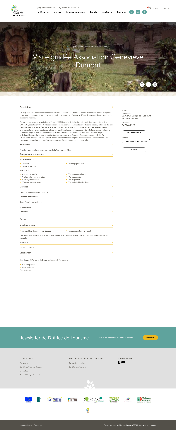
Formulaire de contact (77, 363)
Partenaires (24, 363)
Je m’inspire (107, 12)
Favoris (155, 8)
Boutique (121, 12)
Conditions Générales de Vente (31, 367)
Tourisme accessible (70, 7)
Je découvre (43, 12)
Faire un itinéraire (27, 270)
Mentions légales (26, 425)
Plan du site (38, 425)
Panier (166, 8)
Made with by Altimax (147, 425)
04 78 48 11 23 (128, 125)
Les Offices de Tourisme (77, 367)
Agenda (93, 12)
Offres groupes (48, 7)
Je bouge (57, 12)
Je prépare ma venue (75, 12)
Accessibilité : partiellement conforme (33, 375)
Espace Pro (24, 371)
